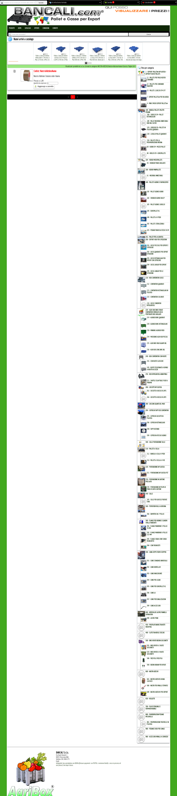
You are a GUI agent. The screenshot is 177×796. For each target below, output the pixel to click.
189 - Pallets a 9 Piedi (154, 217)
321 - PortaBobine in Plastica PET (157, 473)
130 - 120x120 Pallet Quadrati (156, 134)
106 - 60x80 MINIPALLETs (153, 170)
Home (19, 28)
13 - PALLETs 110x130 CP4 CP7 (156, 90)
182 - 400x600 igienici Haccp (156, 198)
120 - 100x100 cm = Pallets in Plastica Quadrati (156, 128)
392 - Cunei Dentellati (154, 567)
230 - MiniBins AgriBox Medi (155, 330)
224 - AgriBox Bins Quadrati (156, 317)
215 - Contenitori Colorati (155, 297)
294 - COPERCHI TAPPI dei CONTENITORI (157, 410)
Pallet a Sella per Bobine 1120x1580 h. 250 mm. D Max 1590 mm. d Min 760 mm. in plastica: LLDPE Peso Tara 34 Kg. (115, 56)
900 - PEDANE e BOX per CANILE (155, 729)
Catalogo (28, 28)
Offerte (36, 28)
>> (77, 97)
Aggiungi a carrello (44, 86)
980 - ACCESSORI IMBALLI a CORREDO (157, 737)
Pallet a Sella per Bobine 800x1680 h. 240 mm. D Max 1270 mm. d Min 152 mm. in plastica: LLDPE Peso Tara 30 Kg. (42, 56)
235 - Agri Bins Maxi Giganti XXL (157, 343)
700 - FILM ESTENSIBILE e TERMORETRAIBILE (153, 707)
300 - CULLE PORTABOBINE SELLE (155, 442)
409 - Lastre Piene (152, 618)
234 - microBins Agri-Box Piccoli (157, 337)
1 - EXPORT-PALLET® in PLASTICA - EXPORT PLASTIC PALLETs (156, 73)
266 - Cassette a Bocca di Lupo (156, 397)
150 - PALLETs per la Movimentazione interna (154, 141)
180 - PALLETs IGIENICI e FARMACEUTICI (157, 182)
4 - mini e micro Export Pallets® (157, 103)
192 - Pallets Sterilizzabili (155, 224)
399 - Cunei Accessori (154, 606)
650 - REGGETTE (150, 699)
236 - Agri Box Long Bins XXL (156, 350)
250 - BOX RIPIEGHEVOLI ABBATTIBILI (156, 374)
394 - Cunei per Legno (154, 580)
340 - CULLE (149, 494)
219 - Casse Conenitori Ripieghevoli (154, 304)
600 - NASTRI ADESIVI (152, 671)
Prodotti (12, 28)
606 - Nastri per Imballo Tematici (157, 686)
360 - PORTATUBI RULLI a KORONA (156, 506)
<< (68, 97)
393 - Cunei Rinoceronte (154, 573)
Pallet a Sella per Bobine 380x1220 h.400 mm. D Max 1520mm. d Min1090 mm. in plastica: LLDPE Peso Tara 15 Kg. (152, 56)
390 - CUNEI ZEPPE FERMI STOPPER (156, 552)
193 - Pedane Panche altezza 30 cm (158, 230)
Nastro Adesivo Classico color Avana (47, 76)
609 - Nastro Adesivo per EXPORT (157, 692)
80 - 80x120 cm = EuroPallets (156, 153)
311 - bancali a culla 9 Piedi (156, 454)
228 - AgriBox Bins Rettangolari (157, 324)
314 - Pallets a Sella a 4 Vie (156, 460)
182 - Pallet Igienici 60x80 (155, 192)
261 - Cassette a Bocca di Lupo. (157, 391)
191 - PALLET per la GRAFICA (154, 237)
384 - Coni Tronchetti (153, 545)
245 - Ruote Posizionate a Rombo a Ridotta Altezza (157, 368)
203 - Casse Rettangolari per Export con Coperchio (156, 259)
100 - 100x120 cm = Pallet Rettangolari (155, 116)
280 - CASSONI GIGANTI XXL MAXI (155, 404)
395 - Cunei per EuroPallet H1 (156, 586)
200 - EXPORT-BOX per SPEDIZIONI (156, 239)
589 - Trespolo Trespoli (154, 658)
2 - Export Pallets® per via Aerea (158, 97)
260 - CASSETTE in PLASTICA (154, 387)
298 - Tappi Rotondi (153, 429)
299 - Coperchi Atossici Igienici (156, 435)
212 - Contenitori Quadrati (155, 284)
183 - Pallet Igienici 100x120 (156, 204)
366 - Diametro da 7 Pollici (155, 514)
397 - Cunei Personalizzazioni (156, 599)
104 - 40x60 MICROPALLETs (154, 160)
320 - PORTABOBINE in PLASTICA (155, 467)
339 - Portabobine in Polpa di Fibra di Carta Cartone (156, 488)
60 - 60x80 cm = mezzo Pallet (156, 147)
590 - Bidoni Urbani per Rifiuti (156, 665)
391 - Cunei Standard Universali (157, 561)
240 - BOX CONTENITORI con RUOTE (156, 356)
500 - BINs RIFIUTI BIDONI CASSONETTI (157, 640)
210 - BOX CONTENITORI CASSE (154, 278)
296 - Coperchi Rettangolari (156, 423)
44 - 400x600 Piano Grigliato (156, 163)
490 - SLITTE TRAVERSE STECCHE (155, 632)
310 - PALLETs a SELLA (152, 449)
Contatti (55, 28)
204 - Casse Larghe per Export (156, 265)
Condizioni (46, 28)
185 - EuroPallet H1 (153, 211)
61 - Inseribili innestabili (155, 176)
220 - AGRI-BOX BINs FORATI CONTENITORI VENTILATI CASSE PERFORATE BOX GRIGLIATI (154, 312)
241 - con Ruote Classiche (155, 361)
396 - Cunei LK (151, 593)
